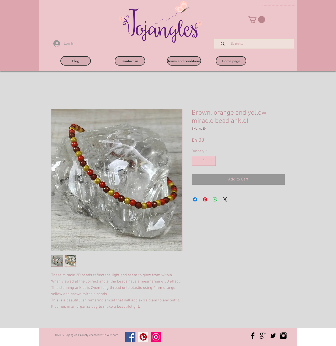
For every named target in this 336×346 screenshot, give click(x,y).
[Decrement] (195, 161)
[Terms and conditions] (184, 61)
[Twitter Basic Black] (273, 335)
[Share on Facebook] (195, 199)
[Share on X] (225, 199)
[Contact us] (130, 61)
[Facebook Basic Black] (252, 335)
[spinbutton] (203, 161)
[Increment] (211, 161)
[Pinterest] (143, 337)
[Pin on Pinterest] (205, 199)
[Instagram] (156, 337)
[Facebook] (130, 337)
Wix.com (112, 335)
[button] (256, 19)
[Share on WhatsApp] (215, 199)
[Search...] (256, 44)
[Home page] (231, 61)
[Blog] (75, 61)
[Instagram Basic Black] (283, 335)
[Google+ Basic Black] (263, 335)
